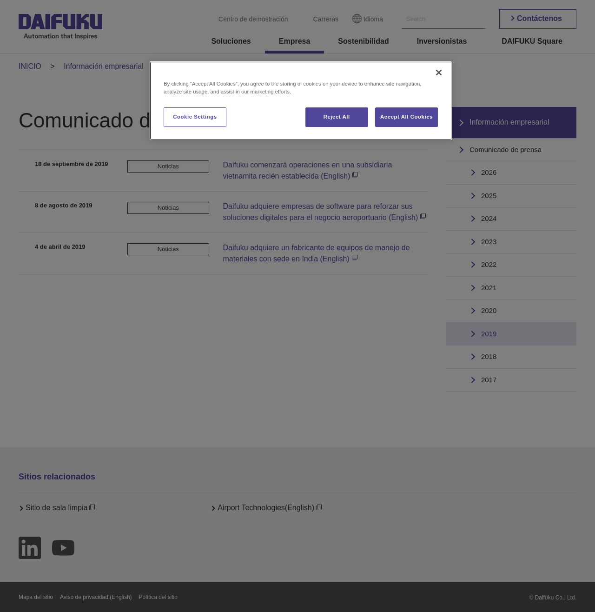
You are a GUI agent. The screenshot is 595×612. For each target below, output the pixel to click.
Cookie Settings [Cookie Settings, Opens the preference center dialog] (195, 117)
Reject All (337, 117)
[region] (301, 100)
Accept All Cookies (406, 117)
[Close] (439, 72)
